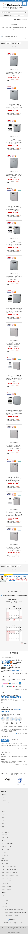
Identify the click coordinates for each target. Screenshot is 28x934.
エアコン (3, 820)
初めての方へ (4, 897)
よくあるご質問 (5, 900)
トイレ (3, 814)
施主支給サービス (5, 849)
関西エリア (16, 922)
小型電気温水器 (5, 800)
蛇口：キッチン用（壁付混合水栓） (9, 866)
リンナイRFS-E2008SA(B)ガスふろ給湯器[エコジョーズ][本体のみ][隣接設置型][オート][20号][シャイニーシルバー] (14, 72)
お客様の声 (4, 852)
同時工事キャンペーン (6, 846)
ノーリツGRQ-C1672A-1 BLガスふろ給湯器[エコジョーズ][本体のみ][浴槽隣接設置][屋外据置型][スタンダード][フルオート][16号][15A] (14, 445)
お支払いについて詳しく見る (21, 689)
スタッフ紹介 (14, 923)
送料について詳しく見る (22, 748)
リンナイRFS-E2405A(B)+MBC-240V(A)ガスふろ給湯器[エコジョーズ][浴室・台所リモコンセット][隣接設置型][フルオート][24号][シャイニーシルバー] (14, 411)
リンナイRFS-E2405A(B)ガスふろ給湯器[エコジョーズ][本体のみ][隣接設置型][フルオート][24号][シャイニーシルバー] (14, 276)
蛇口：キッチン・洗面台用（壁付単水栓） (10, 875)
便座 (3, 817)
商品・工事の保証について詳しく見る (20, 673)
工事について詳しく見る (22, 703)
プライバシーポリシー (11, 927)
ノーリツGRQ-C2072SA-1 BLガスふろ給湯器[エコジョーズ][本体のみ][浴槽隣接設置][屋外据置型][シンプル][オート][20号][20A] (14, 343)
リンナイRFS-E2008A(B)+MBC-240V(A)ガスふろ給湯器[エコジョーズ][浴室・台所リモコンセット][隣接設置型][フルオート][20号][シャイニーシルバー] (14, 309)
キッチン (3, 808)
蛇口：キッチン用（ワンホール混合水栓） (10, 869)
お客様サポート (5, 834)
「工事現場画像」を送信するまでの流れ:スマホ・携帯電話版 (14, 912)
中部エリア (22, 922)
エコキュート (4, 797)
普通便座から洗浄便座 (6, 889)
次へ (13, 46)
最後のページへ (18, 46)
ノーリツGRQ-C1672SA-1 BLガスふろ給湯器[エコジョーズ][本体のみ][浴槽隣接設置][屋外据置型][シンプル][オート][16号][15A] (14, 207)
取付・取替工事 (5, 837)
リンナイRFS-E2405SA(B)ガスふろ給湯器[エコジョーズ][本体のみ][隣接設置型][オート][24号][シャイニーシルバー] (14, 105)
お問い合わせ (4, 858)
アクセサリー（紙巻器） (7, 881)
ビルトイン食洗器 (5, 803)
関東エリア (11, 922)
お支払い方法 (4, 903)
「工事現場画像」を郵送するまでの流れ (10, 915)
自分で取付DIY (5, 863)
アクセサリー (4, 829)
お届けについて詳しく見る (22, 733)
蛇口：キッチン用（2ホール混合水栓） (10, 872)
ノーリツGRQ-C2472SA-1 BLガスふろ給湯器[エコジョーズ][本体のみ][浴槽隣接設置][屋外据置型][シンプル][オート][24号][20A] (14, 478)
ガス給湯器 (4, 794)
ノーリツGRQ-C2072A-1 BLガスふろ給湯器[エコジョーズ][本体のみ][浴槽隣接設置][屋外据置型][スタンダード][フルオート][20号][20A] (14, 547)
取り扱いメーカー (5, 855)
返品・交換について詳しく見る (21, 764)
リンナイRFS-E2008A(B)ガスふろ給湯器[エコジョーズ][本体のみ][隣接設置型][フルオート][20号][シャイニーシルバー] (14, 174)
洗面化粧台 (4, 811)
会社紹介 (6, 922)
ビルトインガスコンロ (6, 805)
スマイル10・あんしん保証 (7, 843)
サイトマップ (4, 927)
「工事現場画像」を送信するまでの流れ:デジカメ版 (12, 909)
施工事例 (3, 840)
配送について (4, 906)
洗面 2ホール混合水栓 (6, 878)
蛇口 (3, 826)
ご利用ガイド (4, 895)
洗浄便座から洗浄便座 (6, 886)
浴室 (3, 823)
